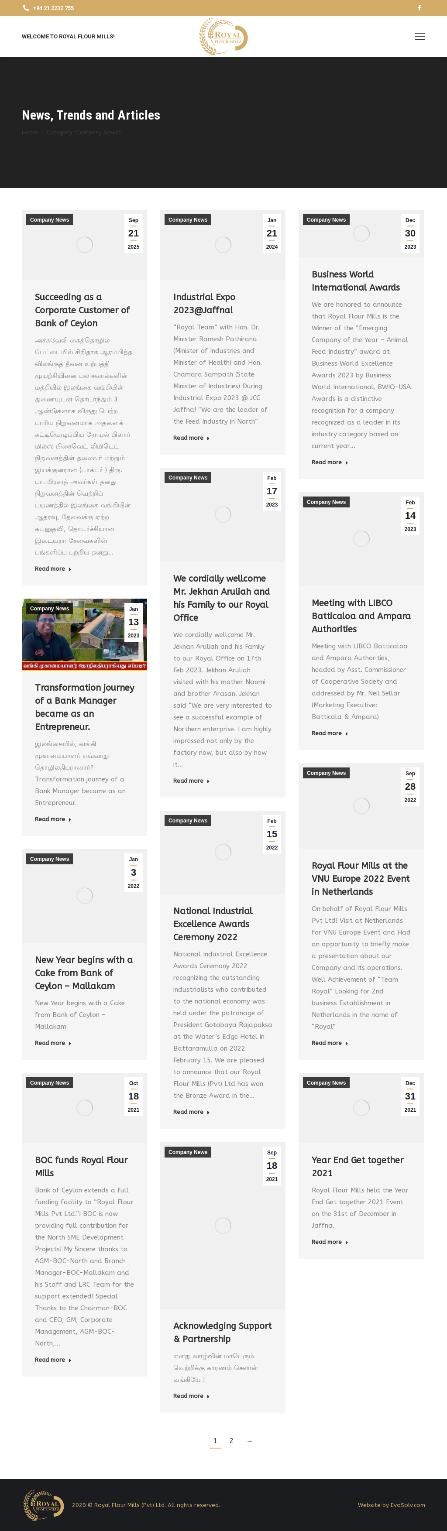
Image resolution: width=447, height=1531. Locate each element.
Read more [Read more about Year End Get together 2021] (330, 1242)
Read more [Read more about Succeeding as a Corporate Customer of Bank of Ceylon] (53, 568)
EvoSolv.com (408, 1505)
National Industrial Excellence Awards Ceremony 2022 (212, 924)
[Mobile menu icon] (420, 36)
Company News (49, 220)
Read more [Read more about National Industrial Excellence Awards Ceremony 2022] (191, 1112)
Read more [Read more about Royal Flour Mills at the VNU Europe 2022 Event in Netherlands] (330, 1043)
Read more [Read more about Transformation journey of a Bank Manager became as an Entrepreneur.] (53, 819)
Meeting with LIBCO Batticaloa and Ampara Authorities (361, 616)
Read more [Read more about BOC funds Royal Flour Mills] (53, 1359)
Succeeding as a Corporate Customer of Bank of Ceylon (82, 310)
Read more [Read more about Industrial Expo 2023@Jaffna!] (191, 438)
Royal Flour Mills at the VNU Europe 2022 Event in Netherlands (360, 879)
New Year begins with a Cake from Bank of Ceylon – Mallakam (84, 973)
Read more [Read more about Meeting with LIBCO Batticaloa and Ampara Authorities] (330, 733)
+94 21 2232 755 (48, 8)
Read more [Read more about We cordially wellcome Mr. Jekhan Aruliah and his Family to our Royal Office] (191, 780)
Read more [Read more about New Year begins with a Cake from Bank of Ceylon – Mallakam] (53, 1043)
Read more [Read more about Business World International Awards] (330, 462)
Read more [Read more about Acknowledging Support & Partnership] (191, 1396)
